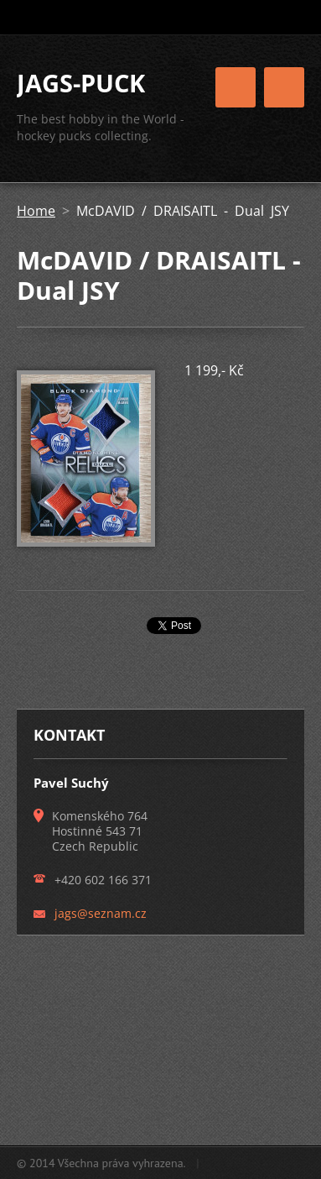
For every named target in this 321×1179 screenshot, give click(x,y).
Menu (284, 87)
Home (36, 211)
